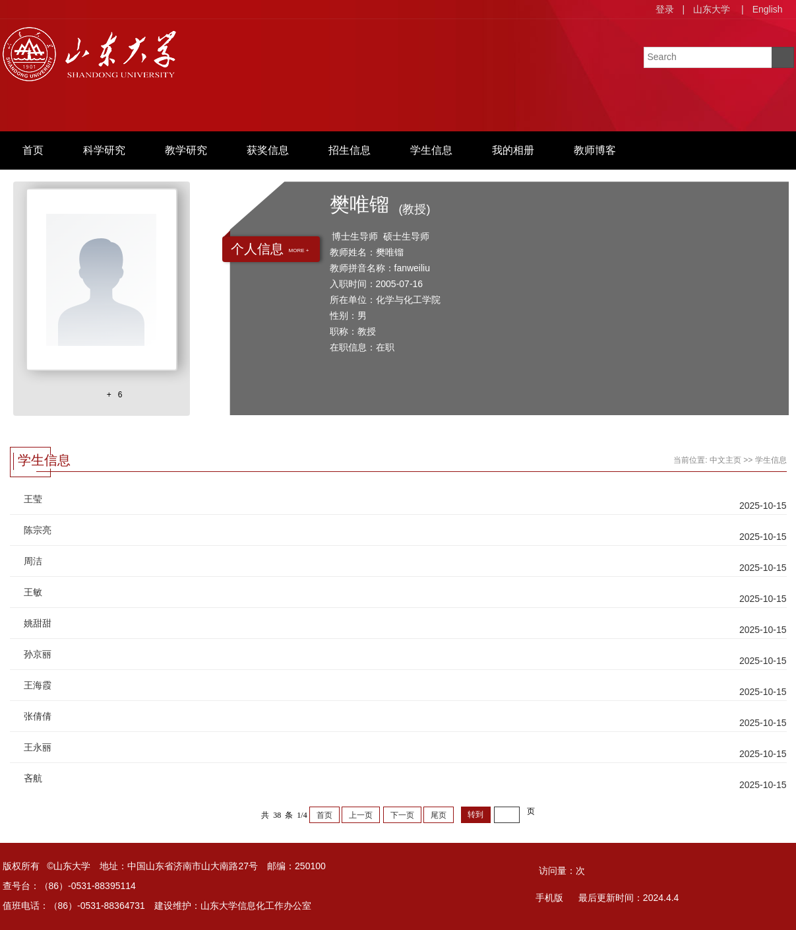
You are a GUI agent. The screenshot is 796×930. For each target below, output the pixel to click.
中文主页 (725, 460)
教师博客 (595, 150)
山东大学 (711, 9)
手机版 (549, 897)
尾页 (438, 815)
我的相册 (513, 150)
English (767, 9)
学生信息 (431, 150)
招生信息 (349, 150)
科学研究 (104, 150)
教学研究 (186, 150)
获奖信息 (268, 150)
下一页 (402, 815)
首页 (33, 150)
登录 (665, 9)
